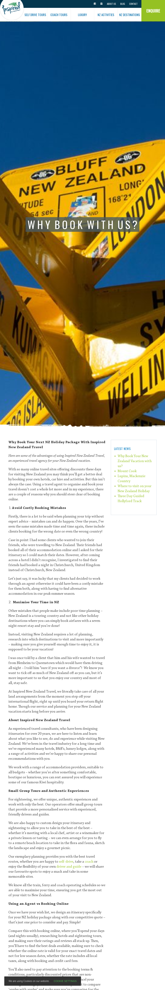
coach (89, 862)
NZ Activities (106, 15)
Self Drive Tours (35, 15)
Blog (122, 4)
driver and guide (68, 867)
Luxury (82, 15)
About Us (111, 4)
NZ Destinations (129, 15)
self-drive (66, 862)
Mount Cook (127, 471)
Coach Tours (58, 15)
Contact (133, 4)
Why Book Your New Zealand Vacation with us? (135, 461)
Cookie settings (65, 981)
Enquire (153, 11)
